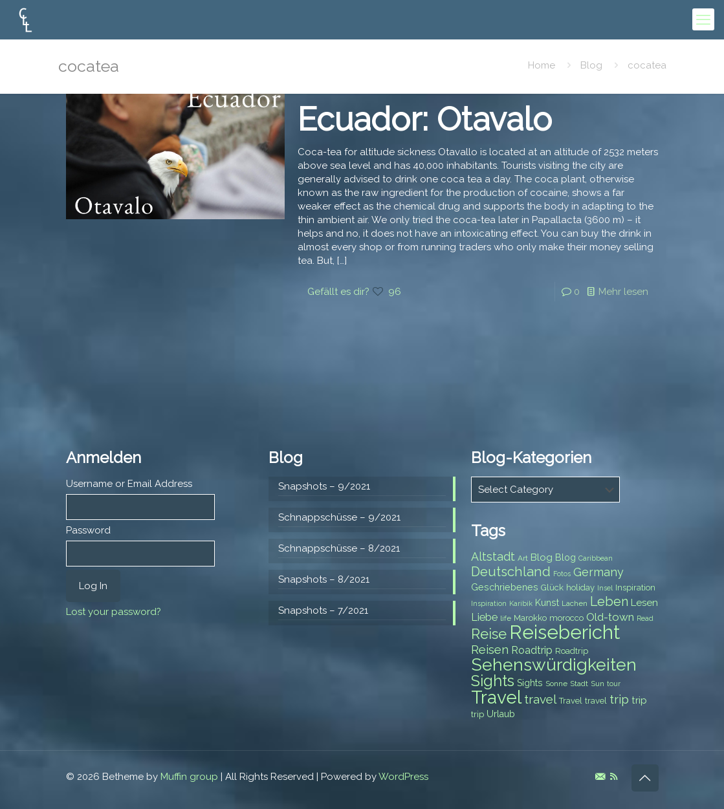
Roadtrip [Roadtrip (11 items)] (532, 650)
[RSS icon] (614, 776)
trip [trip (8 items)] (477, 714)
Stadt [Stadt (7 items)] (579, 683)
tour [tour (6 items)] (613, 683)
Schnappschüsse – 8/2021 (339, 548)
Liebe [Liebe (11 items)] (484, 617)
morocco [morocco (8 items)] (566, 618)
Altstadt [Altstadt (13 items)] (493, 556)
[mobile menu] (703, 19)
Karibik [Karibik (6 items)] (520, 603)
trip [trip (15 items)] (619, 699)
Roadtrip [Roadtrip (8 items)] (571, 651)
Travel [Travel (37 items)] (496, 697)
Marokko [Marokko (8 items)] (530, 618)
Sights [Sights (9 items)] (530, 683)
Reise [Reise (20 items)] (489, 634)
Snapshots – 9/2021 (324, 486)
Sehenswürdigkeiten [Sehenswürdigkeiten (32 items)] (554, 664)
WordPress (403, 776)
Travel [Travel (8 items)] (570, 701)
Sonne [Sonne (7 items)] (556, 683)
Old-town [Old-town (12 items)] (610, 616)
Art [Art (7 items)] (523, 558)
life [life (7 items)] (505, 618)
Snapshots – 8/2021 (323, 579)
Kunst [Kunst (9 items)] (547, 603)
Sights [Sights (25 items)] (492, 681)
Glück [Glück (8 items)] (552, 587)
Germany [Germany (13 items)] (598, 572)
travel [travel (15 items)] (540, 699)
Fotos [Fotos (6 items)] (562, 573)
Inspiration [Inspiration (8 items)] (635, 587)
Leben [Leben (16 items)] (609, 601)
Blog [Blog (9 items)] (565, 557)
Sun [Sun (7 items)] (597, 683)
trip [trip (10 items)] (639, 700)
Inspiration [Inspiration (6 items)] (489, 603)
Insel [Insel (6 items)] (605, 588)
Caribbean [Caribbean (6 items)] (595, 558)
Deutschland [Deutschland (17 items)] (511, 571)
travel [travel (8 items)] (596, 701)
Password (88, 530)
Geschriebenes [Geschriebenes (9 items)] (504, 587)
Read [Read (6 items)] (645, 618)
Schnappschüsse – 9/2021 (339, 517)
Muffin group (189, 776)
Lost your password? (113, 612)
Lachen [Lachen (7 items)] (574, 603)
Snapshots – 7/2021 (323, 610)
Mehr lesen (623, 291)
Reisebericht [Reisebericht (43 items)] (564, 632)
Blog (591, 65)
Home (541, 65)
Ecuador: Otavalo (425, 119)
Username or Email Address (129, 484)
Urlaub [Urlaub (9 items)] (501, 714)
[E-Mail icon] (600, 776)
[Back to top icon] (645, 778)
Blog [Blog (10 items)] (542, 557)
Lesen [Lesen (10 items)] (644, 603)
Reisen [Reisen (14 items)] (490, 649)
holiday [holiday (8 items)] (580, 587)
